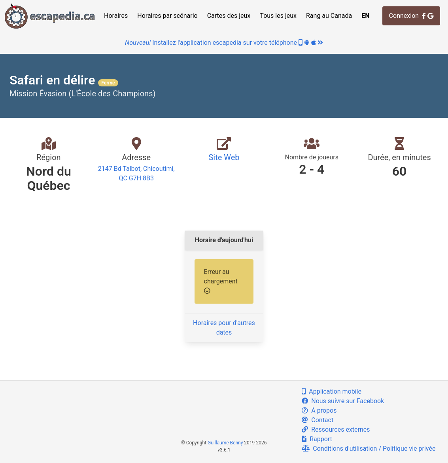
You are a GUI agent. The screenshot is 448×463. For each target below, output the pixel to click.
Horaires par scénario (167, 15)
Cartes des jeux (229, 15)
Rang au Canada (329, 15)
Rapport (317, 439)
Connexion (411, 15)
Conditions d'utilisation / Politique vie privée (368, 448)
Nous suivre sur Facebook (343, 401)
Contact (317, 420)
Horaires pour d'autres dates (224, 327)
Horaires (116, 15)
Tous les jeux (278, 15)
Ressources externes (336, 429)
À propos (319, 410)
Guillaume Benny (225, 443)
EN (365, 15)
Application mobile (331, 391)
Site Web (223, 157)
